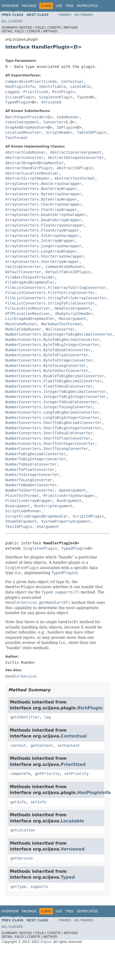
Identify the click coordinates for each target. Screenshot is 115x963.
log (47, 717)
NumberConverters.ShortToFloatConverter (47, 438)
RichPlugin (63, 92)
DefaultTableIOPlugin (68, 272)
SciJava (46, 942)
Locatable (80, 86)
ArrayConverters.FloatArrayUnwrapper (44, 225)
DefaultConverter (23, 272)
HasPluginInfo (20, 86)
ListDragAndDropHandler (29, 318)
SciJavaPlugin (20, 97)
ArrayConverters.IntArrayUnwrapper (42, 235)
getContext (42, 745)
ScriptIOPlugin (88, 516)
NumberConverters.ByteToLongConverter (45, 365)
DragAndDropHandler (25, 127)
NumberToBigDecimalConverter (35, 454)
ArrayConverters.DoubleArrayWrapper (43, 220)
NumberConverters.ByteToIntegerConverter (49, 360)
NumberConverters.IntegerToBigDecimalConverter (55, 391)
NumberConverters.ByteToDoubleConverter (47, 350)
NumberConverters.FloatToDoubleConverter (49, 386)
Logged (12, 92)
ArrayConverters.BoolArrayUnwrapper (43, 183)
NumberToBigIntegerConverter (35, 459)
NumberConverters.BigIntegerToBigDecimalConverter (59, 334)
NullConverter (60, 329)
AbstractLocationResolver (32, 173)
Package (29, 6)
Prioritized (42, 81)
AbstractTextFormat (74, 178)
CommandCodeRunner (65, 266)
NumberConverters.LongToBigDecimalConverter (52, 412)
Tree (69, 6)
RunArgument (69, 500)
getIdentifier (25, 717)
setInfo (38, 802)
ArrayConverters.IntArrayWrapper (40, 240)
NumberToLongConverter (28, 480)
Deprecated (87, 6)
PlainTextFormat (22, 495)
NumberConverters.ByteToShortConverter (46, 370)
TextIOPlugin (18, 526)
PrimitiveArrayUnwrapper (69, 495)
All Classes (12, 21)
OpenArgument (72, 490)
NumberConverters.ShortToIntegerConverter (50, 443)
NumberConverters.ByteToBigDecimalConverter (52, 339)
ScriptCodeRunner (23, 511)
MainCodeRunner (21, 324)
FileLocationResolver (27, 308)
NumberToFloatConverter (29, 469)
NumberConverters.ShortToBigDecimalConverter (53, 422)
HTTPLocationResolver (27, 313)
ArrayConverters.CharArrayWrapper (41, 209)
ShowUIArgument (21, 521)
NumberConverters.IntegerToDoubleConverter (51, 402)
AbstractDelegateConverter (76, 157)
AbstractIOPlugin (75, 168)
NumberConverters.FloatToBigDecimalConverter (53, 381)
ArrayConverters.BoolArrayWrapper (41, 188)
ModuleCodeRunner (23, 329)
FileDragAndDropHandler (29, 282)
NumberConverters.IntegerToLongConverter (49, 407)
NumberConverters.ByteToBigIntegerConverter (52, 344)
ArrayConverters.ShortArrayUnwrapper (44, 256)
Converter (53, 122)
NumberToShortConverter (29, 490)
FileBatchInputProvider (29, 277)
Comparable (16, 81)
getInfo (18, 802)
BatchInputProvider (25, 117)
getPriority (47, 773)
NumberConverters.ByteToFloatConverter (46, 355)
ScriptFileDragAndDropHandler (36, 516)
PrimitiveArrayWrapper (28, 500)
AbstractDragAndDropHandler (34, 163)
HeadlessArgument (72, 308)
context (18, 745)
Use (59, 6)
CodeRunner (68, 117)
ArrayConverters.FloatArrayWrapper (42, 230)
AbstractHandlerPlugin (28, 168)
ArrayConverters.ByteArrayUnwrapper (43, 194)
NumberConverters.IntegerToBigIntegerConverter (55, 396)
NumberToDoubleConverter (31, 464)
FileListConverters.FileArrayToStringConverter (55, 287)
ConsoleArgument (22, 122)
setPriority (76, 773)
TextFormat (16, 138)
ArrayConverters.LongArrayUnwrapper (43, 246)
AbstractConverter (24, 157)
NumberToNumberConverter (31, 485)
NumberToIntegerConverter (32, 474)
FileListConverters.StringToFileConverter (50, 303)
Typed (82, 97)
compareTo (20, 773)
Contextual (72, 81)
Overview (10, 6)
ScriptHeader (59, 132)
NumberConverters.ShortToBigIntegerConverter (53, 428)
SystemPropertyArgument (65, 521)
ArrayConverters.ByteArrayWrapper (41, 199)
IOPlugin (66, 127)
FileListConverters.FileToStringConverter (50, 292)
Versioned (51, 102)
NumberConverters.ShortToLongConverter (46, 448)
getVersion (21, 858)
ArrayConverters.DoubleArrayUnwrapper (45, 214)
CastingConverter (23, 266)
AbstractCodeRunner (25, 152)
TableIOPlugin (91, 132)
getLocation (22, 830)
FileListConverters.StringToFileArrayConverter (55, 298)
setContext (68, 745)
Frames (64, 15)
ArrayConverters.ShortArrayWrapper (42, 261)
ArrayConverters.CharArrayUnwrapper (43, 204)
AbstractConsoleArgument (76, 152)
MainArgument (72, 318)
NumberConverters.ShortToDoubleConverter (49, 433)
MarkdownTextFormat (61, 324)
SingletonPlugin (55, 97)
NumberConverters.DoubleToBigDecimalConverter (54, 376)
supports (39, 886)
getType (18, 886)
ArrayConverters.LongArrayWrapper (41, 251)
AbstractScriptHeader (27, 178)
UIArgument (48, 526)
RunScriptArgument (54, 506)
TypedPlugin (17, 102)
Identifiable (52, 86)
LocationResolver (23, 132)
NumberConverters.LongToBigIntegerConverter (52, 417)
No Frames (83, 15)
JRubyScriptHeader (73, 313)
